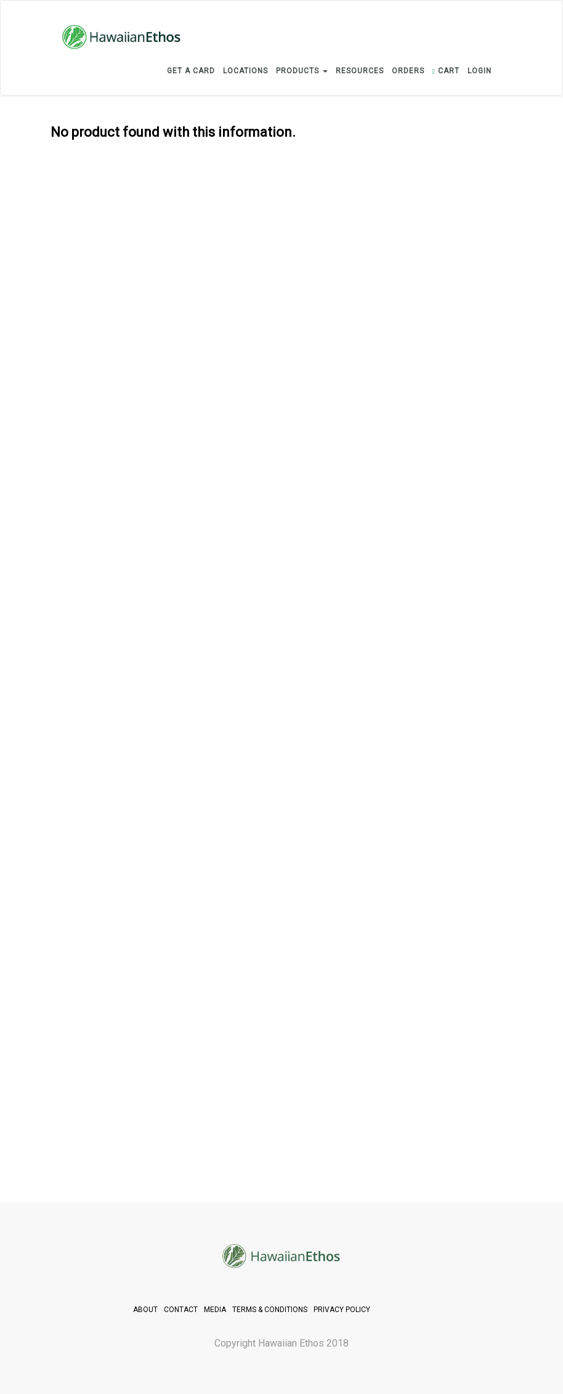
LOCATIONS (245, 71)
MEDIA (215, 1309)
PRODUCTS (302, 71)
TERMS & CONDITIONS (269, 1309)
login (480, 71)
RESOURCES (360, 71)
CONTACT (181, 1309)
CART (446, 71)
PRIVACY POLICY (342, 1309)
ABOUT (145, 1309)
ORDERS (408, 71)
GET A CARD (191, 71)
